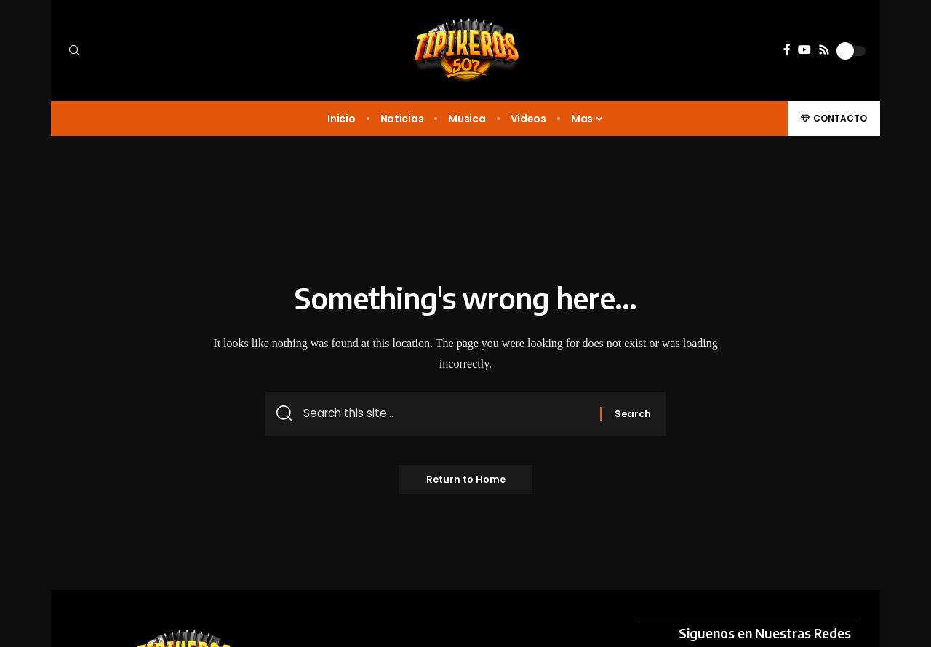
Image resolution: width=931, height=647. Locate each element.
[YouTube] (804, 50)
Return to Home (466, 481)
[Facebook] (787, 50)
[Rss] (824, 50)
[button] (160, 51)
